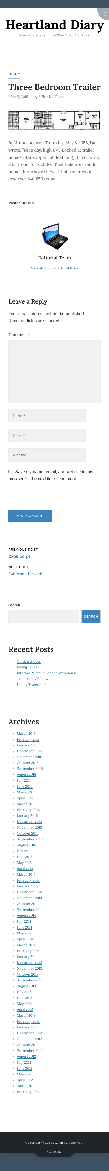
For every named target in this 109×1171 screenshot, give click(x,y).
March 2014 (26, 945)
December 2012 (29, 1033)
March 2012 (26, 1086)
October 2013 (27, 974)
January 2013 (27, 1027)
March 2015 (26, 874)
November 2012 (29, 1039)
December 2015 (29, 821)
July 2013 (24, 992)
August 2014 (26, 915)
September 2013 (30, 980)
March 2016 (26, 804)
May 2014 (24, 933)
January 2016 (27, 815)
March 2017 (26, 733)
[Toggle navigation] (54, 52)
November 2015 (29, 827)
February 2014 (28, 950)
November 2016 (29, 757)
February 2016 (28, 809)
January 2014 (27, 956)
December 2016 (29, 751)
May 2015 (24, 862)
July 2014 (24, 921)
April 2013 (25, 1009)
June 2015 (24, 856)
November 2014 (29, 898)
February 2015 (28, 880)
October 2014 (27, 903)
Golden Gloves (29, 661)
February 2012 (28, 1091)
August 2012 (26, 1056)
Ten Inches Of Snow (32, 679)
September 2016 (30, 768)
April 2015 (25, 868)
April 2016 (25, 798)
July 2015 (24, 851)
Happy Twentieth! (31, 684)
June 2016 (25, 786)
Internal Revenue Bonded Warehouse (47, 673)
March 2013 (26, 1015)
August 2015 (26, 845)
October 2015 (27, 833)
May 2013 (24, 1003)
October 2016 (28, 762)
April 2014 (25, 939)
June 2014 (24, 927)
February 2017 (28, 739)
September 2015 (30, 839)
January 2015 (27, 886)
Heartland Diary (54, 24)
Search (14, 605)
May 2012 (24, 1074)
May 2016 (24, 792)
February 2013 (28, 1021)
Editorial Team (51, 96)
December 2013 (29, 962)
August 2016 (26, 774)
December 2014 (29, 892)
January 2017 (27, 745)
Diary (14, 74)
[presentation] (44, 498)
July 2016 (24, 780)
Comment (19, 334)
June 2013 (24, 997)
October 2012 (27, 1044)
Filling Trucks (28, 667)
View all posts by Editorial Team (54, 268)
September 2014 (30, 909)
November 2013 (29, 968)
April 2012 (25, 1080)
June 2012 (24, 1068)
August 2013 (26, 986)
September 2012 (30, 1050)
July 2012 (24, 1062)
